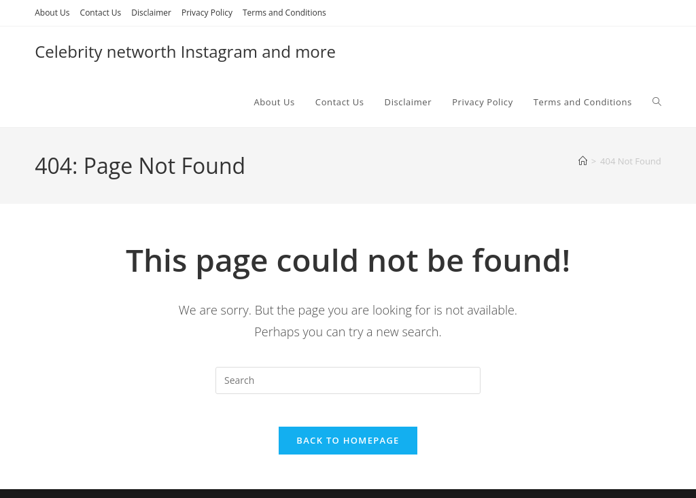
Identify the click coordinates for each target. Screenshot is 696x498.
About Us (52, 12)
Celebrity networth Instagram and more (185, 51)
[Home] (582, 161)
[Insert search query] (348, 380)
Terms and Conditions (284, 12)
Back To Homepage (347, 449)
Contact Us (101, 12)
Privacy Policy (206, 12)
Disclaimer (151, 12)
